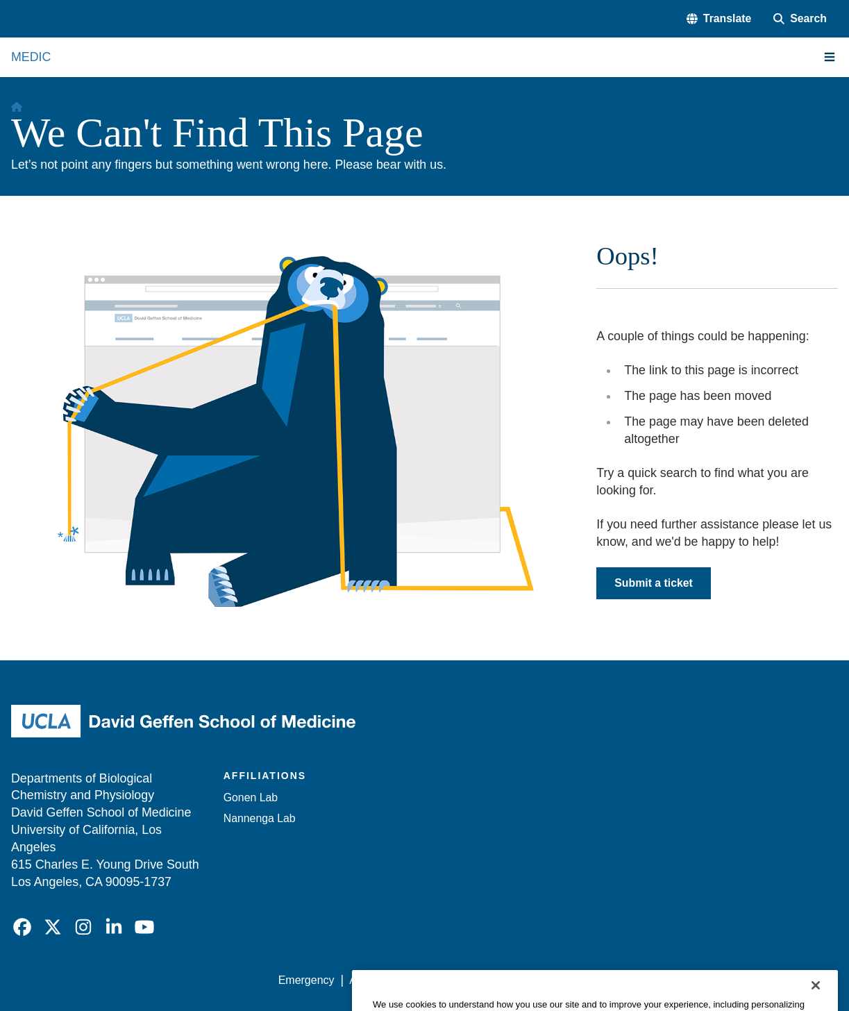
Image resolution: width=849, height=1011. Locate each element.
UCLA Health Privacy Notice (610, 980)
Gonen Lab (251, 797)
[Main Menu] (829, 57)
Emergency (306, 980)
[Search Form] (800, 18)
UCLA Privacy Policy (475, 980)
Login (707, 980)
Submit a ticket (653, 583)
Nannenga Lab (260, 818)
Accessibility (379, 980)
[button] (718, 18)
